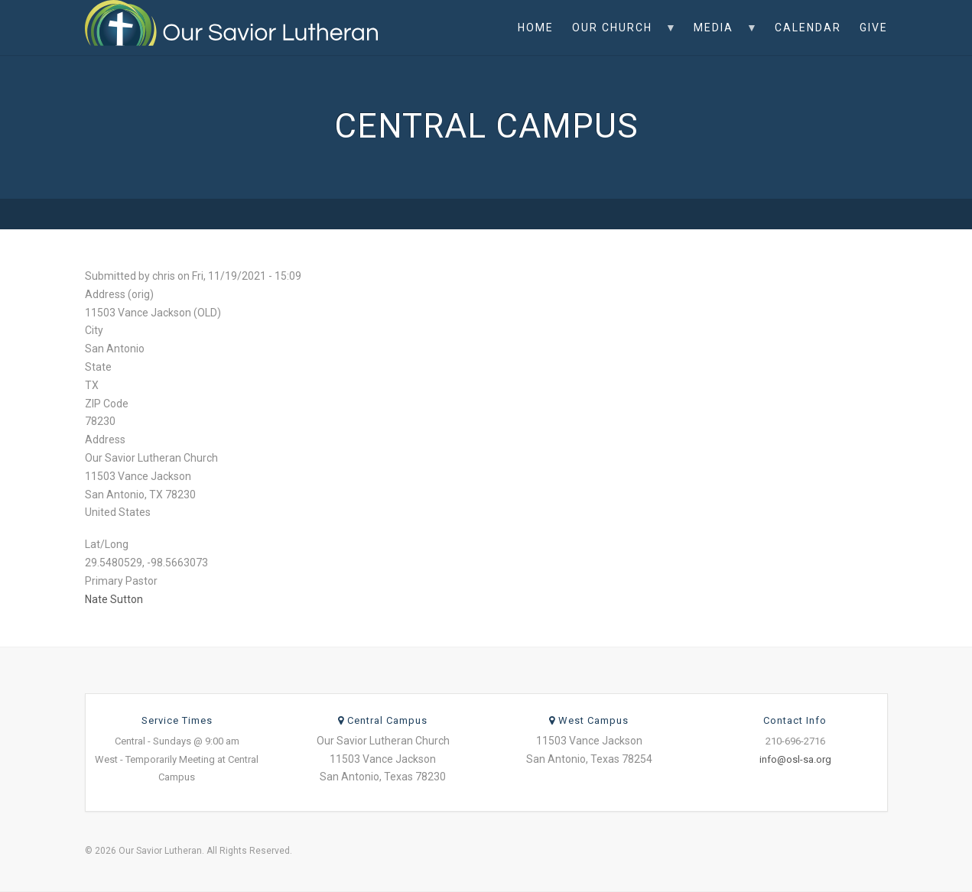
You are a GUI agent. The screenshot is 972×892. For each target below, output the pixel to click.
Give (874, 27)
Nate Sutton (114, 599)
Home (536, 27)
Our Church (620, 38)
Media (721, 38)
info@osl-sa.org (795, 759)
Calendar (808, 27)
